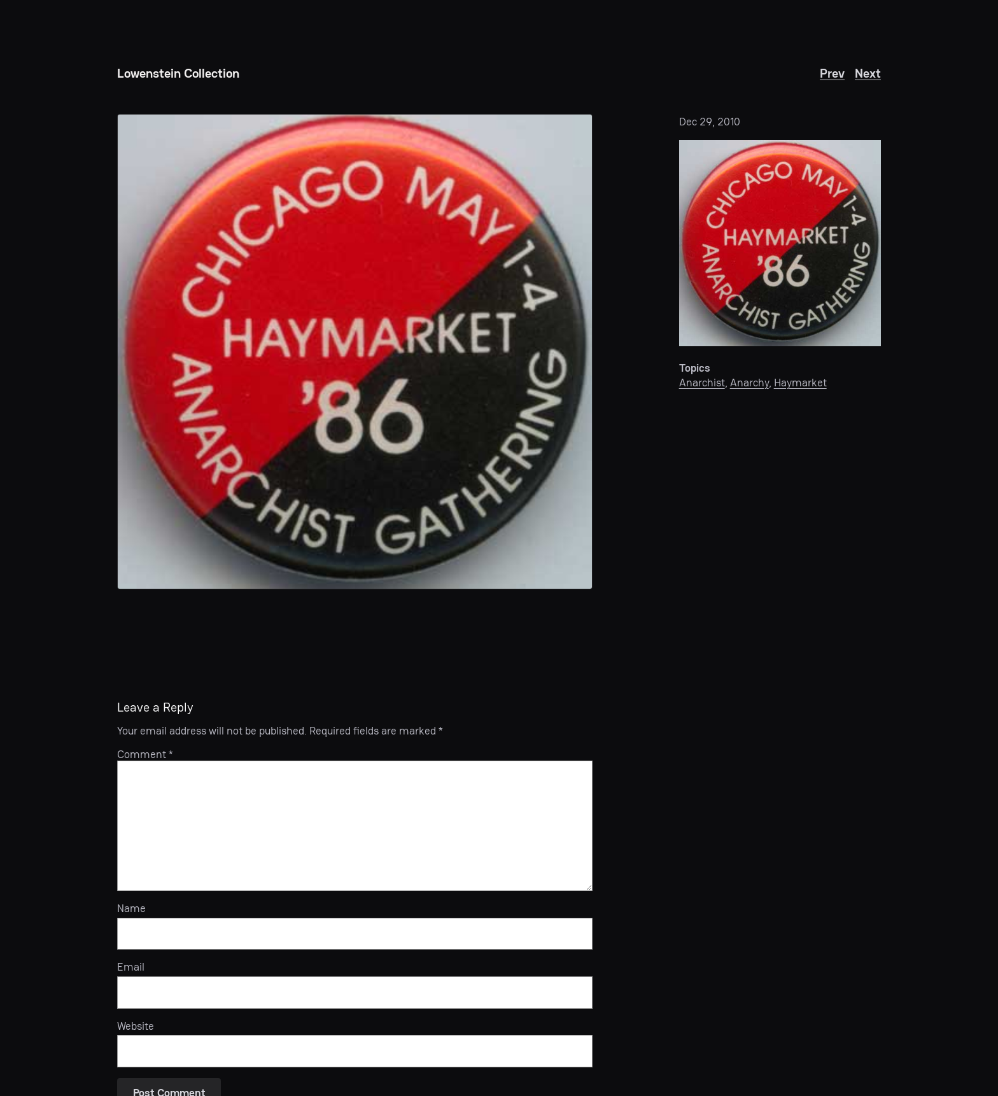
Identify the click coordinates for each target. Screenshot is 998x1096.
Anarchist (702, 383)
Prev (832, 73)
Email (130, 966)
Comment (145, 754)
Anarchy (749, 383)
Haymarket (800, 383)
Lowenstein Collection (178, 73)
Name (131, 908)
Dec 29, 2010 (709, 122)
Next (868, 73)
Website (135, 1026)
